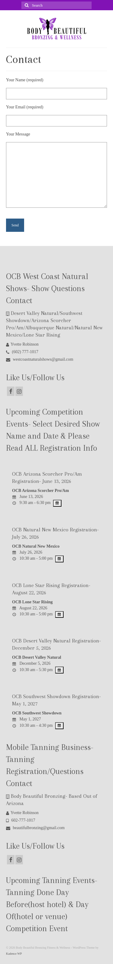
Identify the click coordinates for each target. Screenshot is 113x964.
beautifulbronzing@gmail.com (35, 828)
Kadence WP (14, 953)
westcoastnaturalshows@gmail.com (39, 359)
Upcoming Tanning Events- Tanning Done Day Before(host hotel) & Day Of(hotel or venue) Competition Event (51, 904)
